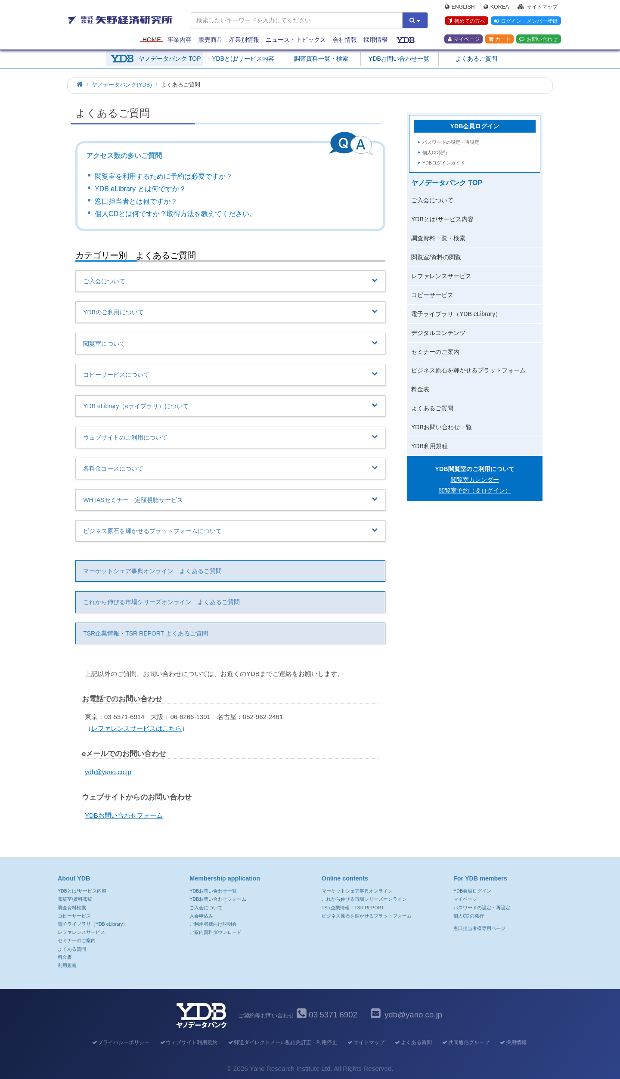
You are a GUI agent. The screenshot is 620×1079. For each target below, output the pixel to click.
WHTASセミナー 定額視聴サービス (230, 499)
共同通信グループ (466, 1042)
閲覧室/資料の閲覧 (436, 257)
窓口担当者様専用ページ (479, 928)
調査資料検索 (72, 907)
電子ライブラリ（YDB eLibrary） (456, 313)
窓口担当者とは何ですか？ (136, 201)
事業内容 (179, 39)
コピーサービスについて (230, 374)
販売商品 (210, 39)
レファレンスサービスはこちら (136, 728)
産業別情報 (244, 39)
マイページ (464, 39)
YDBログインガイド (443, 162)
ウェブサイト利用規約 (188, 1042)
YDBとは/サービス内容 (243, 58)
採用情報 (375, 39)
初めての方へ (466, 21)
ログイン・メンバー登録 (526, 21)
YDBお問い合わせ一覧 (399, 58)
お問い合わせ (538, 39)
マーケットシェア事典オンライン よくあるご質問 (152, 570)
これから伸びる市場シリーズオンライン (364, 899)
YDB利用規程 (429, 446)
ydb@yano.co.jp (108, 771)
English (460, 7)
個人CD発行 (435, 152)
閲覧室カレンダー (475, 479)
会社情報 (345, 39)
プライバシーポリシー (120, 1042)
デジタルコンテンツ (438, 332)
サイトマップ (538, 7)
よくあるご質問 (476, 58)
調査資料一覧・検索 (321, 58)
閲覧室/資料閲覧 (75, 899)
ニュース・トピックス (296, 39)
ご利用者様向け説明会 (213, 924)
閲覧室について (230, 343)
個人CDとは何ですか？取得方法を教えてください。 (175, 213)
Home (152, 39)
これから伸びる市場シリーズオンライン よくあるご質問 (161, 601)
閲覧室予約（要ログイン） (475, 490)
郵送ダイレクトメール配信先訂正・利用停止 (282, 1042)
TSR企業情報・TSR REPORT (353, 907)
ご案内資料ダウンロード (215, 932)
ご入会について (230, 281)
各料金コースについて (230, 468)
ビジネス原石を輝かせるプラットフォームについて (230, 530)
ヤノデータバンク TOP (170, 58)
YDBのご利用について (230, 312)
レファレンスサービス (441, 276)
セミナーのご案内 (435, 351)
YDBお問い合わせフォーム (124, 815)
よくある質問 (72, 949)
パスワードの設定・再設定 (450, 142)
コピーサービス (432, 294)
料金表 (420, 389)
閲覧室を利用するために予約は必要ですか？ (163, 176)
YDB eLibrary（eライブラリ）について (230, 405)
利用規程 (67, 965)
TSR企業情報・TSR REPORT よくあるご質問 (145, 633)
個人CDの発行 (468, 915)
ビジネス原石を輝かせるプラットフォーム (468, 370)
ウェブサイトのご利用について (230, 437)
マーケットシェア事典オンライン (357, 890)
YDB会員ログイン (474, 126)
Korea (496, 7)
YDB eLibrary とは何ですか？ (140, 188)
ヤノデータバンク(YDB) (122, 84)
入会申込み (201, 915)
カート (499, 39)
